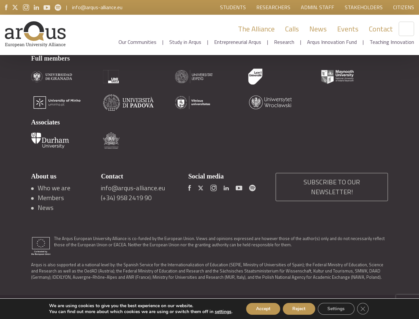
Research (284, 42)
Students (233, 7)
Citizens (403, 7)
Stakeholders (364, 7)
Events (347, 28)
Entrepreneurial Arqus (237, 42)
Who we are (54, 188)
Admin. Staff (317, 7)
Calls (292, 28)
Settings (336, 309)
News (318, 28)
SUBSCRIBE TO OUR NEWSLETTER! (331, 187)
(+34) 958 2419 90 (126, 198)
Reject (298, 309)
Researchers (273, 7)
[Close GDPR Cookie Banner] (363, 309)
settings (222, 312)
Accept (263, 309)
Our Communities (137, 42)
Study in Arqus (185, 42)
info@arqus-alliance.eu (97, 7)
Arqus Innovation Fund (332, 42)
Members (51, 198)
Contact (381, 28)
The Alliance (256, 28)
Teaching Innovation (392, 42)
